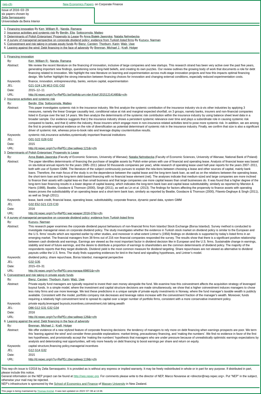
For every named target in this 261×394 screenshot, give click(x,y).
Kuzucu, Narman (150, 40)
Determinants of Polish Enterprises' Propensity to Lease (43, 36)
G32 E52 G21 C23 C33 (43, 204)
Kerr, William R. (49, 28)
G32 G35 (34, 261)
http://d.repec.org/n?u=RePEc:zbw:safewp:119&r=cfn (62, 359)
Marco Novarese (175, 376)
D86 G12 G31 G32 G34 (43, 307)
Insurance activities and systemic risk (31, 32)
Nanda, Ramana (71, 28)
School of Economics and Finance (76, 383)
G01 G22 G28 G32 (40, 139)
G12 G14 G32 (37, 350)
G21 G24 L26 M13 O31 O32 (46, 85)
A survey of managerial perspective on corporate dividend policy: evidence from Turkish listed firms (70, 40)
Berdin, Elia (67, 32)
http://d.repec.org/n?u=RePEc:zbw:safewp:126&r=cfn (62, 316)
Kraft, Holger (130, 47)
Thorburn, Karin (109, 43)
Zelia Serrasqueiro (13, 17)
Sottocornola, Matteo (89, 32)
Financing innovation (20, 28)
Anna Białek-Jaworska (98, 36)
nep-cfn (7, 4)
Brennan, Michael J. (107, 47)
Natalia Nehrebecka (127, 36)
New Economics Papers (78, 4)
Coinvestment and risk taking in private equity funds (40, 43)
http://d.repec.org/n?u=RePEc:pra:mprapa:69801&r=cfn (64, 270)
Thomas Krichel (45, 391)
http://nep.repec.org (86, 376)
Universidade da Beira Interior (21, 21)
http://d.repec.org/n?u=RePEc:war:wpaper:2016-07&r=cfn (65, 213)
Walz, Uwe (128, 43)
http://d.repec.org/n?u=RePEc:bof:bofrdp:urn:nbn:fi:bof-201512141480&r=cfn (77, 94)
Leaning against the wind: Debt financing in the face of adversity (48, 47)
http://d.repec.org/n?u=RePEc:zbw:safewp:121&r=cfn (62, 148)
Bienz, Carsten (88, 43)
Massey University (113, 383)
